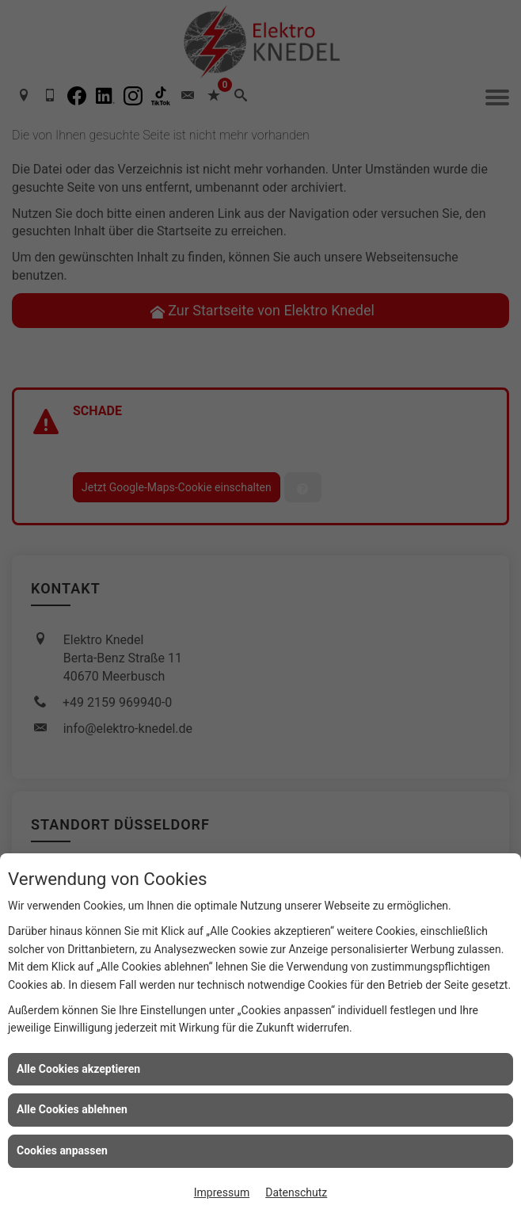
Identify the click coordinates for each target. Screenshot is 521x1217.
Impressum (221, 1192)
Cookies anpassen (62, 1150)
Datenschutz (296, 1192)
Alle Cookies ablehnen (72, 1109)
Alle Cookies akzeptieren (78, 1068)
